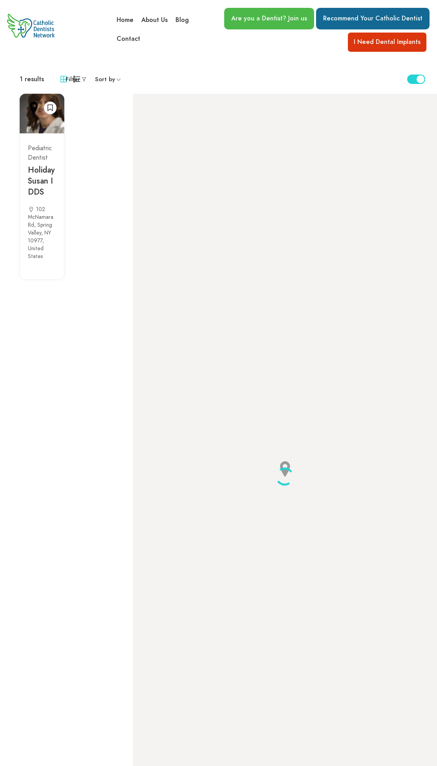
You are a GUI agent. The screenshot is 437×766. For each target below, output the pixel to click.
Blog (182, 20)
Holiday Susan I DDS (41, 180)
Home (125, 20)
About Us (154, 20)
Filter (73, 79)
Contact (128, 39)
